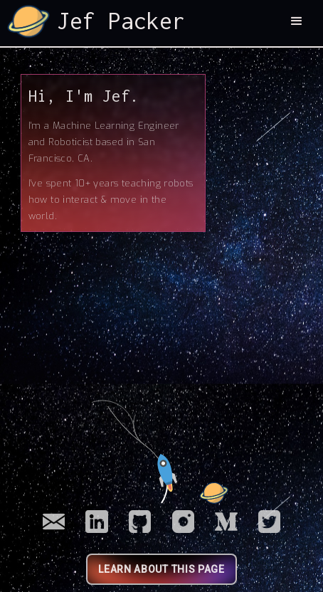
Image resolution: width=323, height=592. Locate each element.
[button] (296, 21)
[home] (96, 21)
